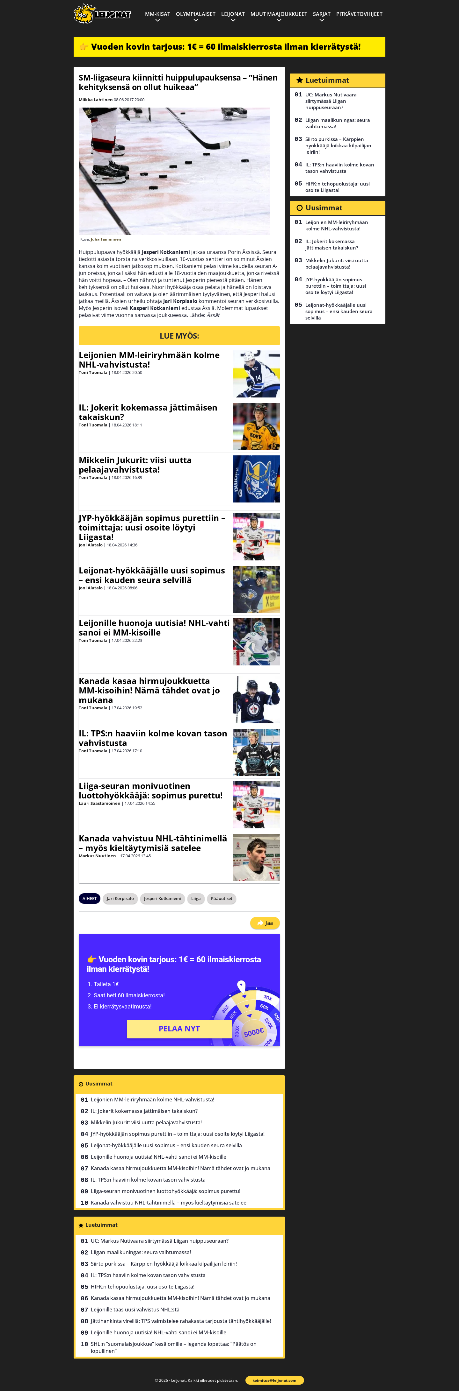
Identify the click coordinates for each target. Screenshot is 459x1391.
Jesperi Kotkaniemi (162, 898)
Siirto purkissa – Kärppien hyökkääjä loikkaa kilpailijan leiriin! (164, 1263)
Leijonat (233, 14)
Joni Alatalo (91, 545)
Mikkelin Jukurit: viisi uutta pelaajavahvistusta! (135, 464)
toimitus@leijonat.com (274, 1380)
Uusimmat (99, 1083)
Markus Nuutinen (97, 856)
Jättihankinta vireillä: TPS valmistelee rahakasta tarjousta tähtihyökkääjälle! (181, 1320)
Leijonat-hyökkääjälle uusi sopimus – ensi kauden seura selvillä (152, 575)
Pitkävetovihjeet (359, 14)
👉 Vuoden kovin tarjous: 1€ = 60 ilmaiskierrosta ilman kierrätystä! (220, 46)
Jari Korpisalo (120, 898)
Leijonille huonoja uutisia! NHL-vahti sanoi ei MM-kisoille (154, 627)
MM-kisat (157, 14)
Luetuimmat (101, 1224)
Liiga (196, 898)
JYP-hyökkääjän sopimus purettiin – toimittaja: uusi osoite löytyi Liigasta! (152, 527)
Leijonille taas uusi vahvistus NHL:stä (135, 1309)
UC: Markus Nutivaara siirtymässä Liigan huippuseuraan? (160, 1240)
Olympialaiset (195, 14)
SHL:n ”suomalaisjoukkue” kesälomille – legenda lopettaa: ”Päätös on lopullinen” (174, 1347)
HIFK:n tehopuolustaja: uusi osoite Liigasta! (142, 1286)
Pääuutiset (221, 898)
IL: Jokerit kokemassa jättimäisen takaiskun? (148, 412)
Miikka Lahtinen (96, 99)
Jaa (265, 922)
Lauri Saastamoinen (99, 803)
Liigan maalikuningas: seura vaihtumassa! (141, 1252)
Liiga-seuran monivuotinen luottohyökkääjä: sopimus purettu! (150, 790)
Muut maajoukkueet (279, 14)
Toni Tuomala (93, 372)
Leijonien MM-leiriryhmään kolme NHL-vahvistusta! (149, 359)
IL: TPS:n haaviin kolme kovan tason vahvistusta (153, 737)
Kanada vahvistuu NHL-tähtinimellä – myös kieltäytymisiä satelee (153, 843)
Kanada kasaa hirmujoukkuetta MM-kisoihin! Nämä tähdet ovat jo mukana (149, 690)
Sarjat (322, 14)
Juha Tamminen (106, 239)
